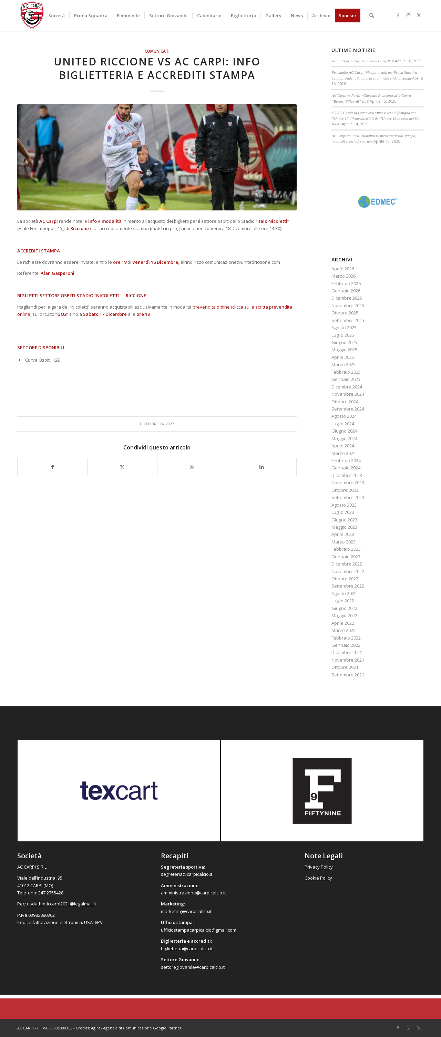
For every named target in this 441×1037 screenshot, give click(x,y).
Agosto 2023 (344, 505)
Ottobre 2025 (344, 313)
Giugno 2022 (344, 608)
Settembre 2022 (347, 586)
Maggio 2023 (344, 527)
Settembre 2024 (347, 409)
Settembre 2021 (347, 675)
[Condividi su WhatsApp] (192, 467)
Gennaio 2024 (345, 468)
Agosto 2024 (344, 416)
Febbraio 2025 (346, 372)
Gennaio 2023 (345, 556)
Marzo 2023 (343, 542)
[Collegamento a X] (418, 15)
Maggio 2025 (344, 349)
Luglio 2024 (342, 424)
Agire (96, 1027)
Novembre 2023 (347, 482)
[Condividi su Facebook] (52, 467)
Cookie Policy (318, 878)
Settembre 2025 (347, 320)
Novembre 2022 (347, 571)
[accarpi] (32, 15)
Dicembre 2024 (346, 387)
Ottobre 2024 (344, 401)
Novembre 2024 (347, 394)
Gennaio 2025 (345, 379)
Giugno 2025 (344, 342)
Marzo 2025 (343, 364)
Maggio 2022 (344, 615)
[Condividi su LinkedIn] (261, 467)
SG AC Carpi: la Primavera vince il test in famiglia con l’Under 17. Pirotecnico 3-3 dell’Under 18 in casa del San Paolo (375, 118)
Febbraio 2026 (346, 283)
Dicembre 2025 (346, 298)
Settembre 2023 (347, 497)
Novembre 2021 (347, 660)
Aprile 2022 (342, 623)
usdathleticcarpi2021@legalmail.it (61, 904)
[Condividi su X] (122, 467)
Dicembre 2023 (346, 475)
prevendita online (211, 307)
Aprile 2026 (342, 269)
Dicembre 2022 (346, 564)
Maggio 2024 (344, 438)
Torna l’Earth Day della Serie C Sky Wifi (362, 61)
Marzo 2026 (343, 276)
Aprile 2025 (342, 357)
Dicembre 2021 (346, 652)
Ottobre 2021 (344, 667)
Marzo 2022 (343, 630)
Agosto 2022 (344, 593)
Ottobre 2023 (344, 490)
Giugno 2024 (344, 431)
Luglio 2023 (342, 512)
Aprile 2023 (342, 534)
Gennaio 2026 (345, 291)
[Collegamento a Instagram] (408, 15)
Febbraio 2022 (346, 638)
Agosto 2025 (344, 327)
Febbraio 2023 (346, 549)
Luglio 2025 (342, 335)
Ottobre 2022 (344, 578)
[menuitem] (56, 15)
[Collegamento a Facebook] (398, 15)
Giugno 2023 (344, 520)
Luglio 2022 (342, 601)
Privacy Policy (319, 867)
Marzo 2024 (343, 453)
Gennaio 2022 (345, 645)
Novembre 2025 (347, 305)
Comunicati (157, 51)
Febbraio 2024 (346, 460)
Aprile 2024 (342, 446)
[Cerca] (371, 15)
